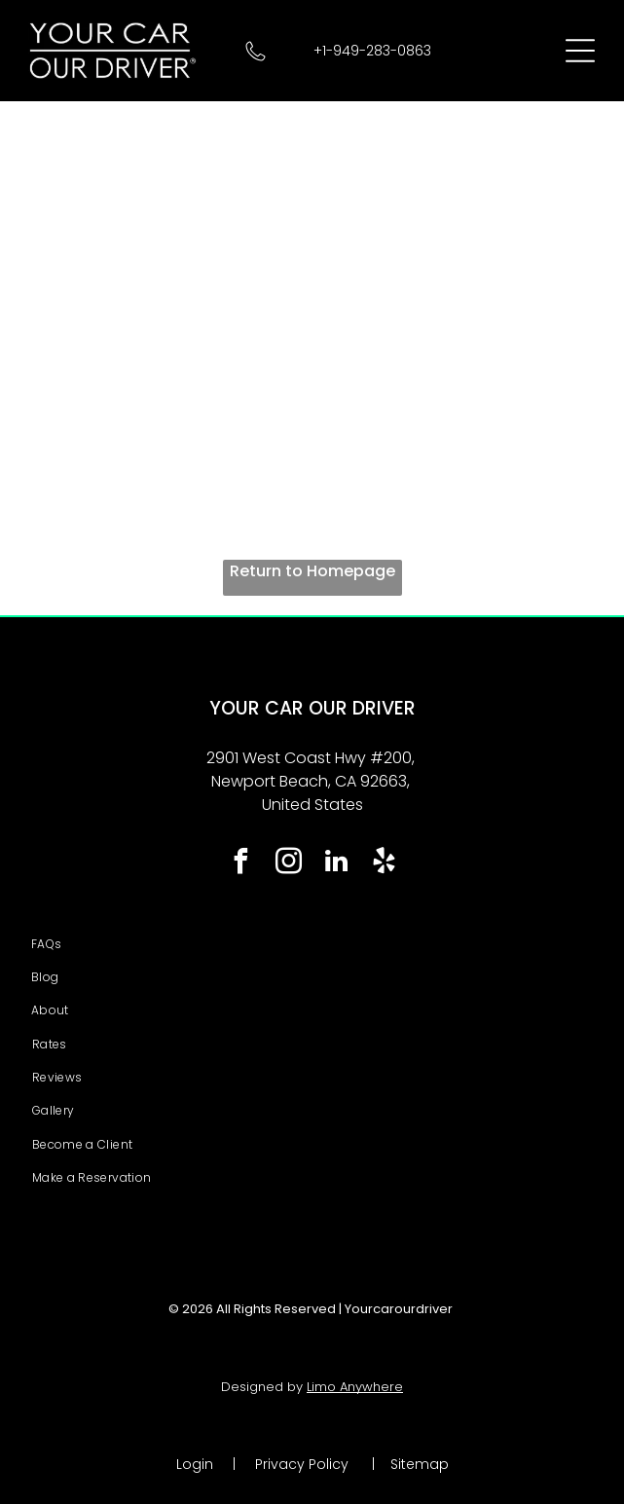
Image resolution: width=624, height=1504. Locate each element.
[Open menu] (580, 50)
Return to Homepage (312, 571)
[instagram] (288, 864)
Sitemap (419, 1464)
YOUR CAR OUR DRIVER (312, 708)
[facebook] (240, 864)
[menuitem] (312, 944)
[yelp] (383, 864)
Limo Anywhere (355, 1386)
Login (194, 1464)
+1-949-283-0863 (372, 50)
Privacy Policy (302, 1464)
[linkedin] (335, 864)
